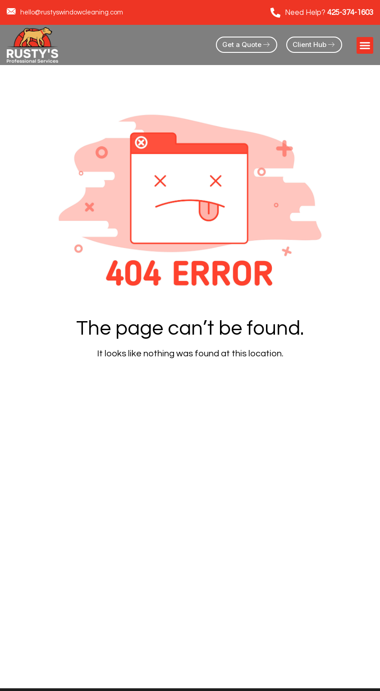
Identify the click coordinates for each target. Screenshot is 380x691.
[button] (365, 45)
